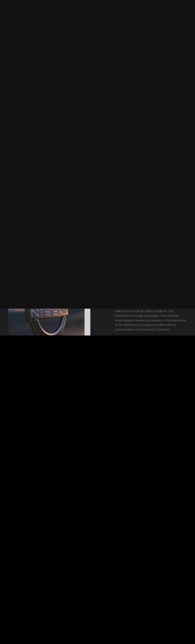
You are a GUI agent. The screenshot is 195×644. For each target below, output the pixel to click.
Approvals (154, 19)
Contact (175, 19)
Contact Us (24, 3)
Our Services (98, 19)
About (78, 19)
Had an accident (127, 19)
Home (11, 3)
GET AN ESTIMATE (174, 61)
